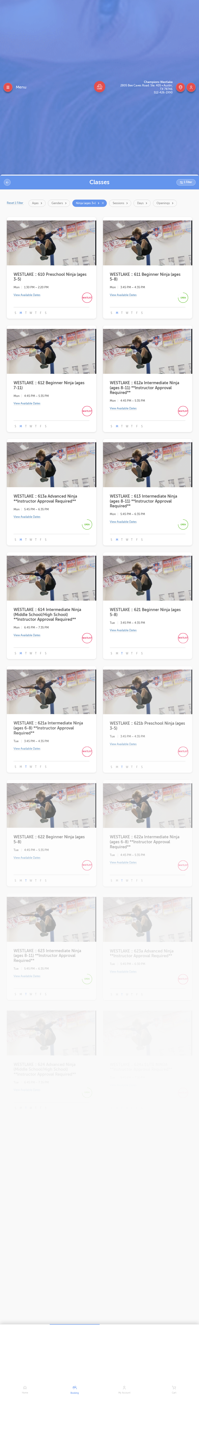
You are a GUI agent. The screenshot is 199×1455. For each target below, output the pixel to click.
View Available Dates (27, 296)
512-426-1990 (163, 92)
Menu (21, 87)
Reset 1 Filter (15, 203)
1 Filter (187, 182)
